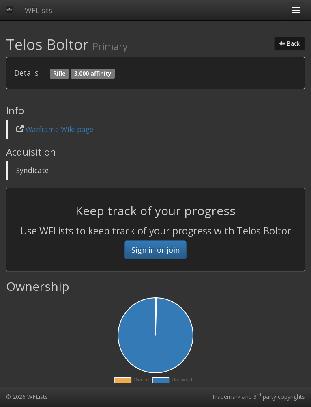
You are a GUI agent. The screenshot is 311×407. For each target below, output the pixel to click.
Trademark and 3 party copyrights (258, 397)
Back (289, 43)
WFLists (38, 10)
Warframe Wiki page (59, 129)
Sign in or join (155, 250)
